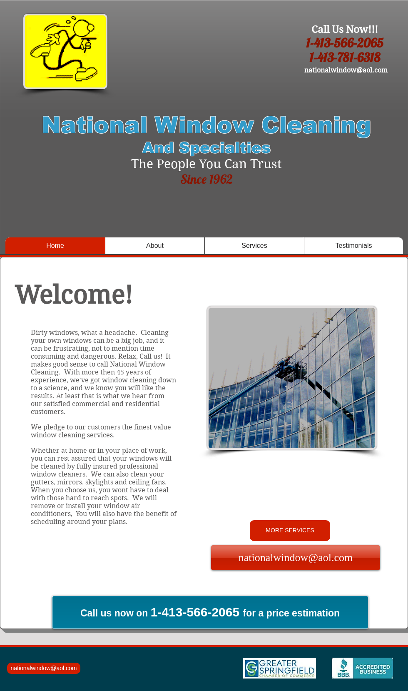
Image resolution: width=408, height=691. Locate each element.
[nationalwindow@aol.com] (295, 557)
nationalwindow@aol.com (346, 70)
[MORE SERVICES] (290, 530)
